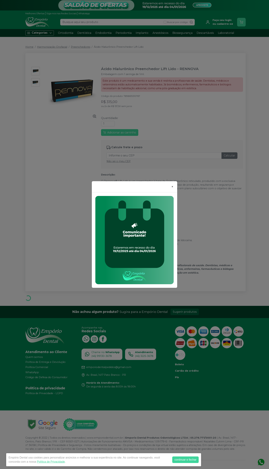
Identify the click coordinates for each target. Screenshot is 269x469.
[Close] (172, 186)
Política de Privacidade (51, 461)
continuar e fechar (185, 459)
